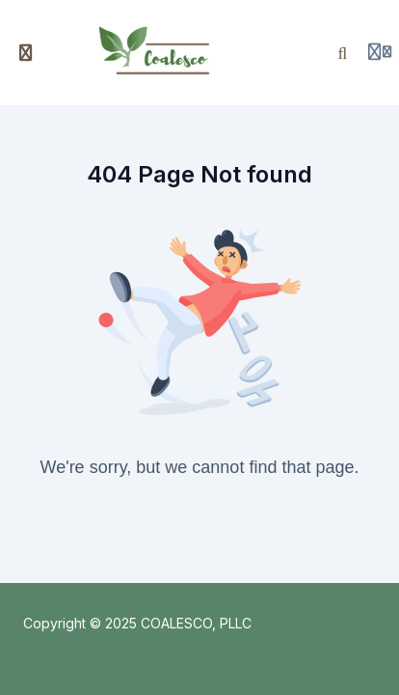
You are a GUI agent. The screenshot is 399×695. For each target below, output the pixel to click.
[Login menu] (379, 53)
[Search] (343, 53)
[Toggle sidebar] (26, 53)
